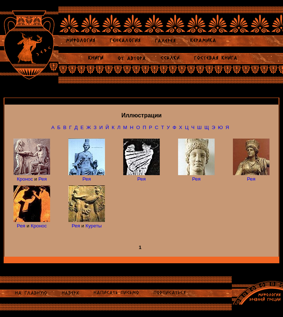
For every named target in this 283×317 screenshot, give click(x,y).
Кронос (25, 179)
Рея (42, 179)
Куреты (94, 226)
